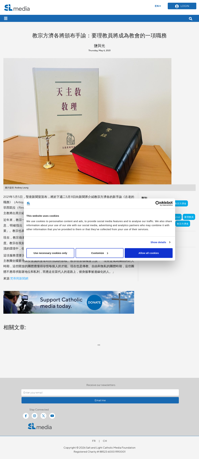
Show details (158, 242)
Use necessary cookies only (50, 252)
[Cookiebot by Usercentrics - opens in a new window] (158, 203)
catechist (175, 216)
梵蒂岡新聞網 (19, 278)
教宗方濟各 (180, 203)
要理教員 (189, 216)
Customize (99, 252)
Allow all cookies (148, 252)
